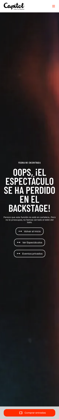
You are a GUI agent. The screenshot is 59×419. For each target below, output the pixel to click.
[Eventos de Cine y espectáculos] (29, 253)
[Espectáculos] (29, 242)
